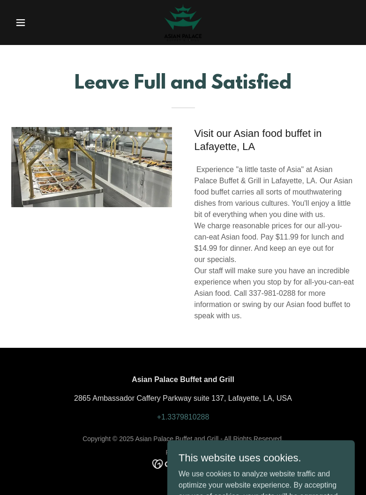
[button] (37, 22)
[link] (183, 22)
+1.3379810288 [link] (183, 417)
